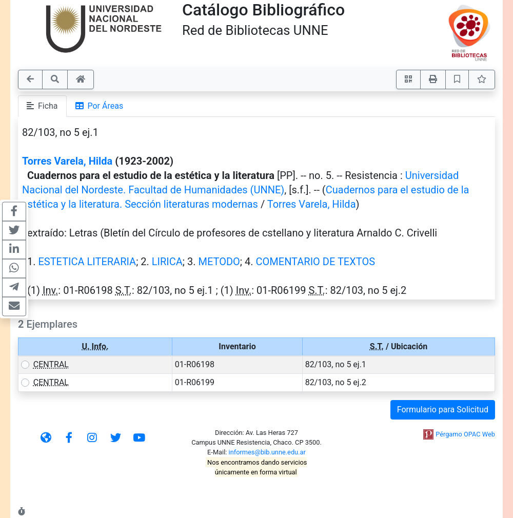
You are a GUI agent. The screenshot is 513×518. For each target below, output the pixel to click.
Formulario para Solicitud (442, 409)
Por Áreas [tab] (99, 106)
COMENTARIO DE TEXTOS (315, 261)
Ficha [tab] (42, 106)
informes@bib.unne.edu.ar (267, 452)
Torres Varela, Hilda (67, 161)
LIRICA (167, 261)
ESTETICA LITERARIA (87, 261)
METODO (219, 261)
